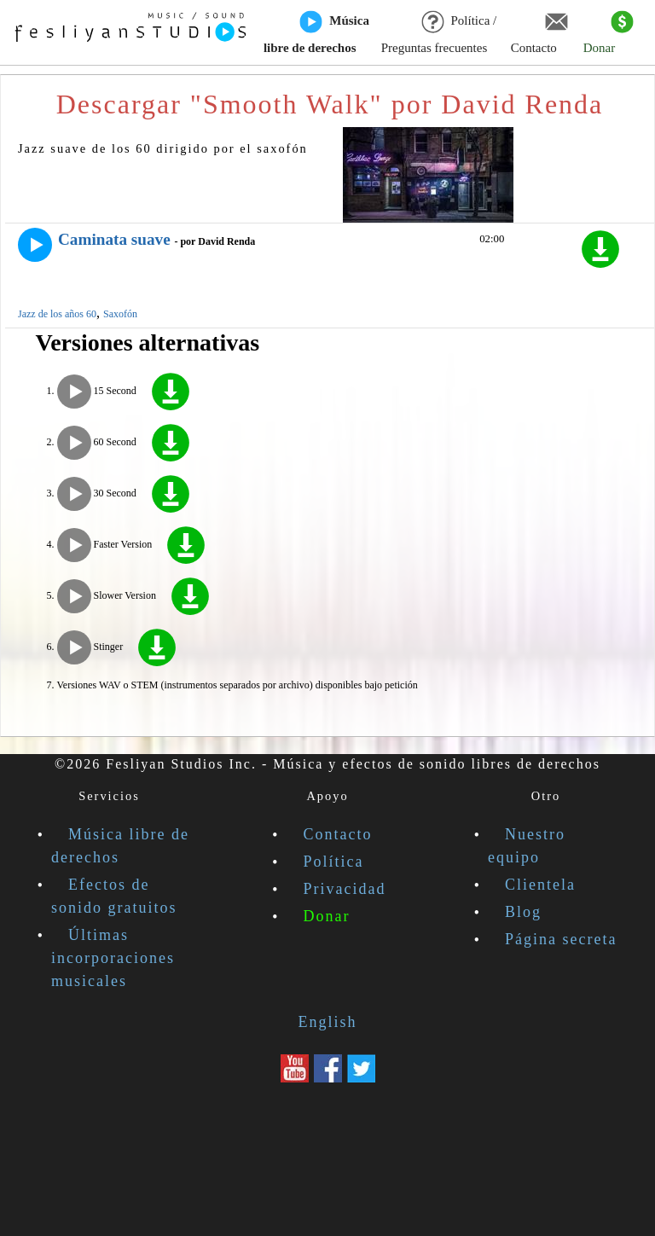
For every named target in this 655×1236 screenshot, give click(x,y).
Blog (523, 911)
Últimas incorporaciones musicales (113, 957)
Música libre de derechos (316, 33)
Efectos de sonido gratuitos (114, 896)
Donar (608, 33)
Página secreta (561, 939)
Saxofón (120, 314)
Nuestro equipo (526, 846)
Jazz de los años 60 (57, 314)
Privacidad (345, 888)
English (327, 1021)
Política (334, 861)
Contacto (539, 33)
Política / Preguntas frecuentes (439, 33)
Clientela (540, 884)
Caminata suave (114, 239)
